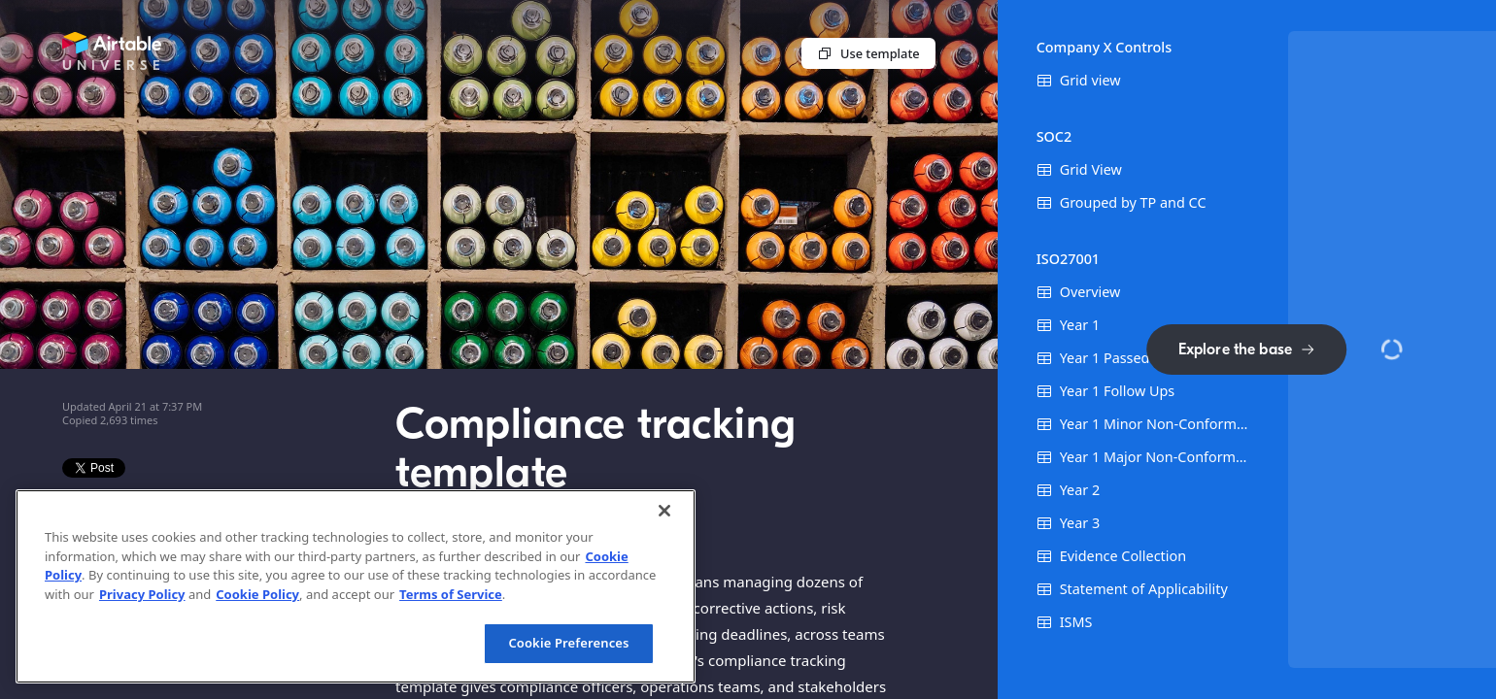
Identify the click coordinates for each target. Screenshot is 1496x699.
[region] (356, 586)
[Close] (664, 510)
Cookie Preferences (568, 642)
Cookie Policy (257, 594)
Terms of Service (450, 594)
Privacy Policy (142, 594)
